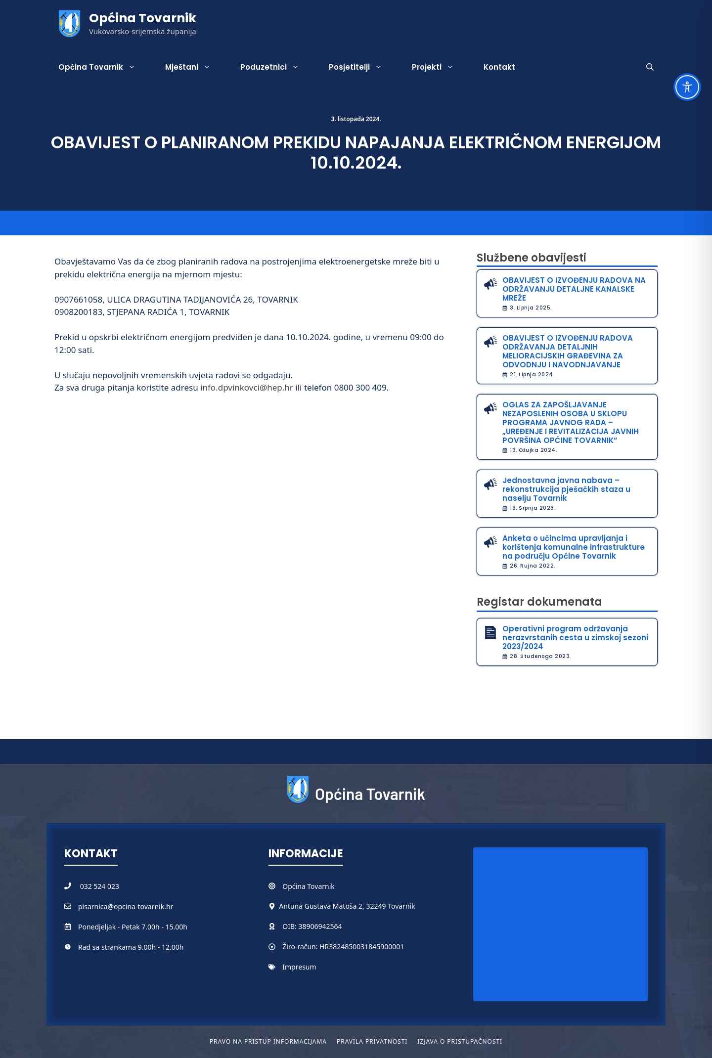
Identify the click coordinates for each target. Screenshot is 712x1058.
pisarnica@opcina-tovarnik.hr (125, 906)
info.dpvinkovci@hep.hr (246, 387)
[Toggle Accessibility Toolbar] (687, 87)
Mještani (195, 67)
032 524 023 (99, 886)
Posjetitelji (363, 67)
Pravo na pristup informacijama (268, 1041)
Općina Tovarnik (142, 18)
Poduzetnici (277, 67)
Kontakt (499, 67)
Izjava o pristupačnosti (459, 1041)
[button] (649, 67)
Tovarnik (320, 886)
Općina (294, 886)
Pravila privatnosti (372, 1041)
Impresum (299, 966)
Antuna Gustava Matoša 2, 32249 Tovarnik (347, 906)
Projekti (440, 67)
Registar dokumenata (539, 602)
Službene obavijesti (531, 257)
